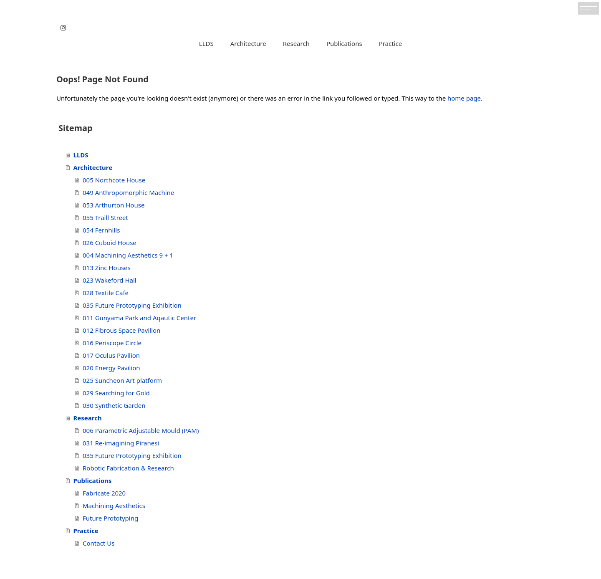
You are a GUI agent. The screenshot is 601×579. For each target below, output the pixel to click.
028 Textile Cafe (106, 292)
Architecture (248, 43)
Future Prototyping (110, 518)
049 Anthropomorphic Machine (128, 192)
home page (464, 98)
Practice (390, 43)
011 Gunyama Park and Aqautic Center (139, 318)
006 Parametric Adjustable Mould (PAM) (141, 430)
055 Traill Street (105, 217)
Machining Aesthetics (114, 505)
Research (296, 43)
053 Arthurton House (113, 205)
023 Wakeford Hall (109, 280)
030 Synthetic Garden (114, 405)
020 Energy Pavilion (111, 368)
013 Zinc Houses (107, 267)
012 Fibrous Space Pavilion (121, 330)
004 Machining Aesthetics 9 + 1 (128, 255)
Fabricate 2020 (104, 493)
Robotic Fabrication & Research (128, 468)
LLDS (206, 43)
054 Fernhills (101, 230)
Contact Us (98, 543)
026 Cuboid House (109, 242)
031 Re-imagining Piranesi (121, 443)
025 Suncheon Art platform (122, 380)
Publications (344, 43)
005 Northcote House (114, 180)
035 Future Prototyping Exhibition (132, 305)
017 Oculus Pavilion (111, 355)
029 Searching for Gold (116, 393)
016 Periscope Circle (112, 343)
